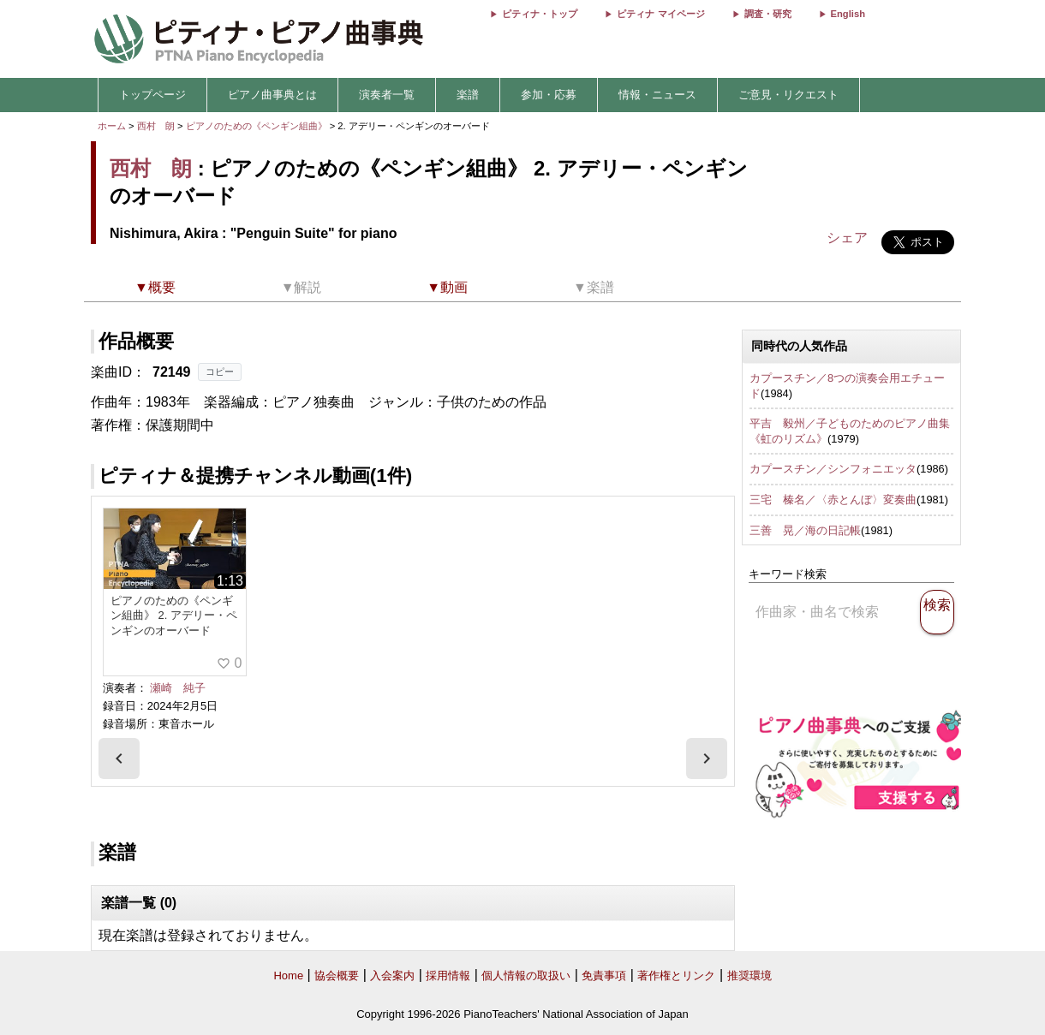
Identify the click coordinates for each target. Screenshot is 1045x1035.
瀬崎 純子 (178, 687)
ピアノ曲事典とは (272, 94)
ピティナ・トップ (539, 14)
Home (288, 975)
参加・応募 (548, 94)
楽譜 (468, 94)
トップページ (152, 94)
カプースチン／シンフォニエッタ (833, 468)
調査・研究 (767, 14)
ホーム (112, 126)
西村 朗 (156, 126)
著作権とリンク (676, 975)
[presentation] (119, 758)
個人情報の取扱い (525, 975)
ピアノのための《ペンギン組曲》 (258, 126)
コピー (220, 371)
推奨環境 (749, 975)
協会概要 (336, 975)
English (848, 14)
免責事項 (604, 975)
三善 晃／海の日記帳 (805, 530)
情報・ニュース (657, 94)
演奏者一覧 (387, 94)
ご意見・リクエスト (788, 94)
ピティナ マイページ (660, 14)
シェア (847, 237)
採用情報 (448, 975)
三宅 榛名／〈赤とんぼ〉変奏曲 (833, 499)
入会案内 (392, 975)
